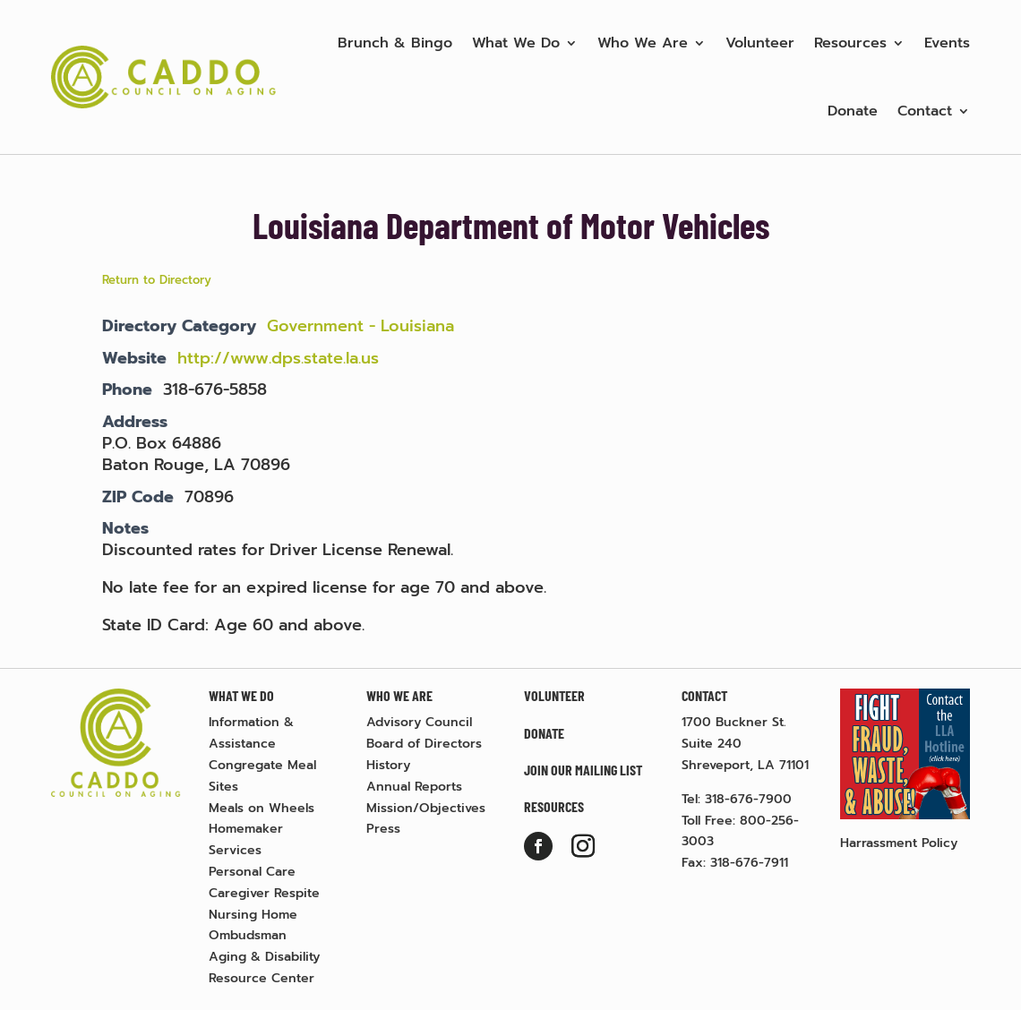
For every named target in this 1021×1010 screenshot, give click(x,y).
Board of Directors (424, 743)
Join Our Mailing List (583, 769)
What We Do (516, 43)
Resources (850, 43)
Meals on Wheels (261, 808)
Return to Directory (156, 279)
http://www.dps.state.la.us (278, 358)
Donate (853, 111)
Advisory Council (419, 722)
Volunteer (759, 43)
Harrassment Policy (898, 843)
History (388, 765)
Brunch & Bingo (395, 43)
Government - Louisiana (360, 325)
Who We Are (642, 43)
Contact (924, 111)
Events (947, 43)
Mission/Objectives (425, 808)
